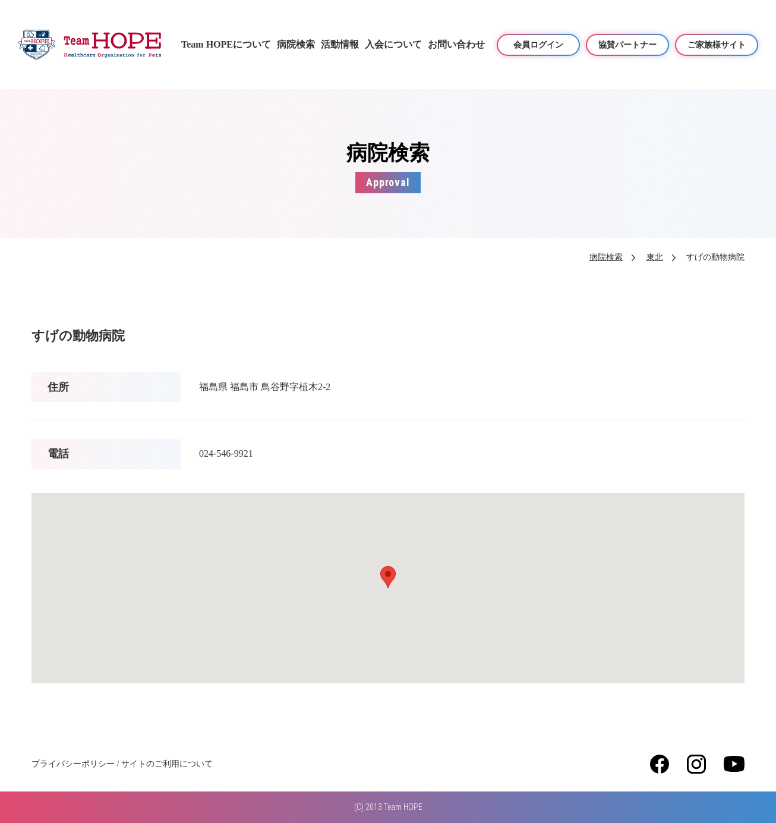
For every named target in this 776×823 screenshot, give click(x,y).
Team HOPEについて (226, 44)
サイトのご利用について (167, 763)
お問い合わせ (456, 44)
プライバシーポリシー (73, 763)
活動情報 (340, 44)
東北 (654, 257)
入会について (393, 44)
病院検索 (296, 44)
